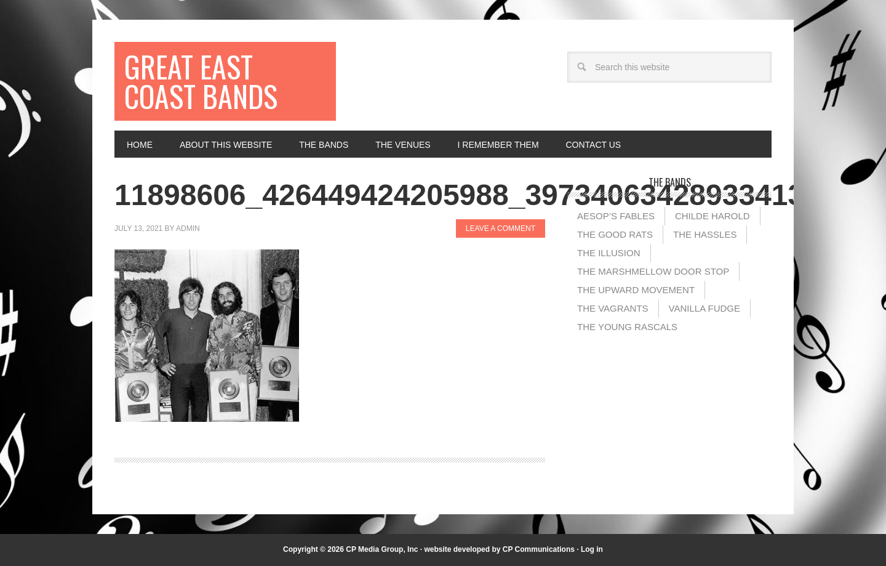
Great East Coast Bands (200, 81)
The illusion (609, 253)
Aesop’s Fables (616, 216)
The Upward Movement (636, 290)
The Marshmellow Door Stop (653, 271)
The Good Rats (615, 234)
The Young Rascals (627, 326)
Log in (592, 549)
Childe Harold (712, 216)
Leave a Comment (500, 228)
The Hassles (704, 234)
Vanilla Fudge (704, 308)
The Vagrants (613, 308)
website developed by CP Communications (499, 549)
